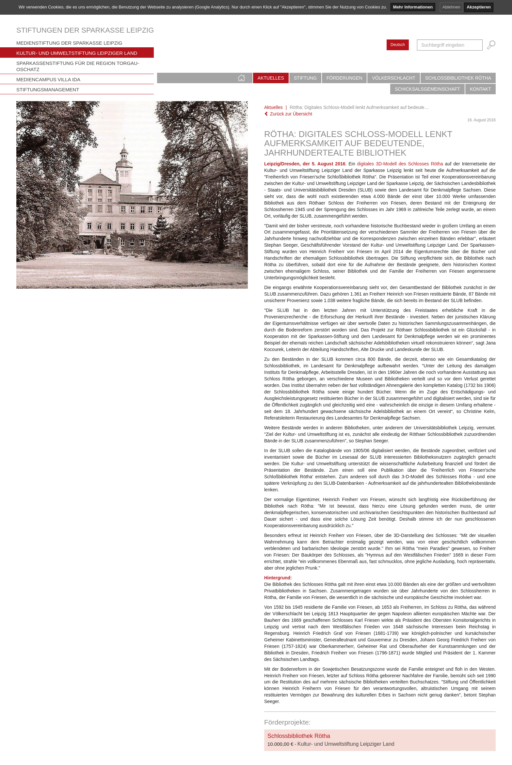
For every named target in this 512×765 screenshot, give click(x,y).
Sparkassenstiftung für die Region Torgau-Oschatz (77, 66)
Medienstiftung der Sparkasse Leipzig (69, 43)
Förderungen (344, 78)
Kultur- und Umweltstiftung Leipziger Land (76, 53)
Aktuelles (271, 78)
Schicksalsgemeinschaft (427, 89)
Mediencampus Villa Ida (48, 79)
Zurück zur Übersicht (288, 113)
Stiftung (305, 78)
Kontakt (480, 89)
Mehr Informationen (413, 7)
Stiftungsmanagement (47, 89)
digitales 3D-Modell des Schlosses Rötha (400, 163)
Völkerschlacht (393, 78)
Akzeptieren (479, 7)
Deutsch (398, 44)
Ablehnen (451, 7)
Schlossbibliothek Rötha (458, 78)
